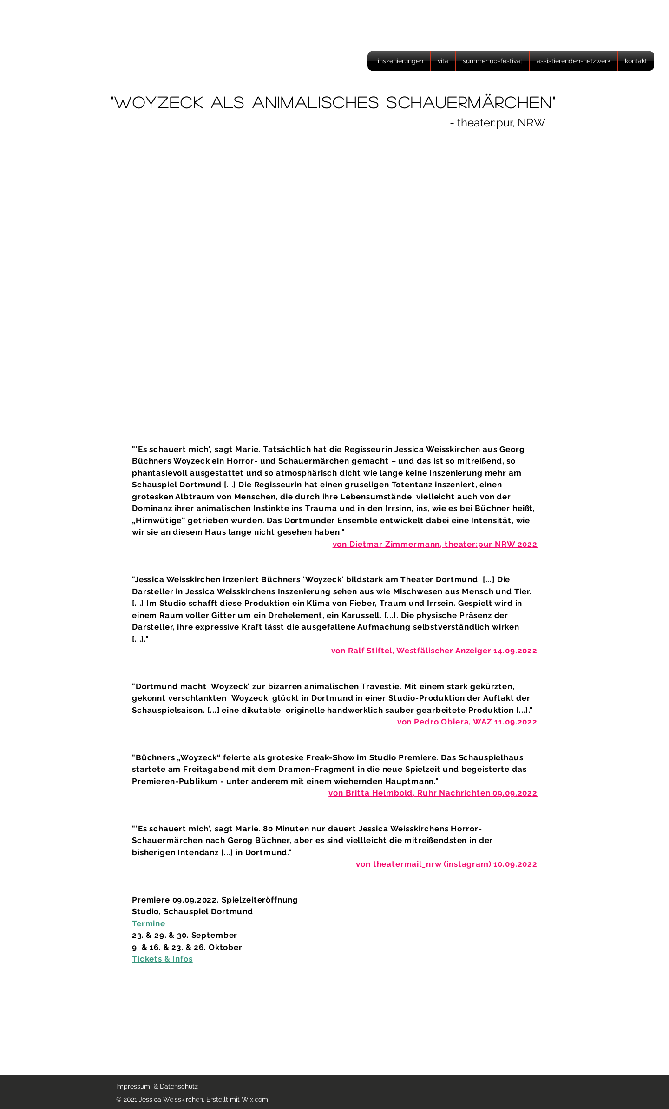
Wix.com (255, 1099)
